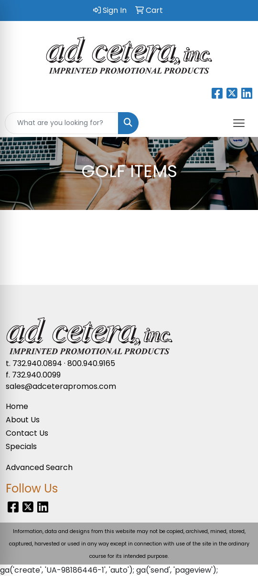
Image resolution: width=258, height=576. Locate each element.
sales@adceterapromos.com (61, 386)
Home (17, 406)
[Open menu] (238, 123)
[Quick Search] (61, 123)
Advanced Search (39, 467)
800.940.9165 (91, 363)
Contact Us (27, 433)
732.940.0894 (37, 363)
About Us (23, 419)
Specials (21, 446)
